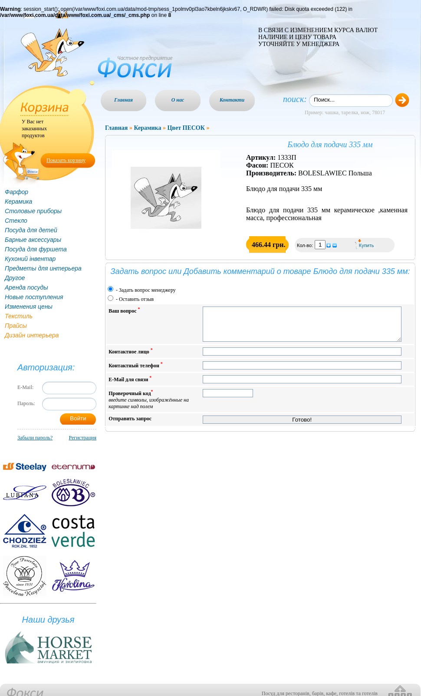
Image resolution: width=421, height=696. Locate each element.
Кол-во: (305, 245)
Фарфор (16, 191)
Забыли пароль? (35, 438)
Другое (15, 277)
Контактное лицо (131, 357)
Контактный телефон (136, 371)
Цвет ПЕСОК (185, 128)
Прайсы (16, 325)
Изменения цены (29, 306)
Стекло (16, 220)
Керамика (18, 201)
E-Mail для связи (130, 385)
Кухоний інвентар (30, 258)
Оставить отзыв (136, 299)
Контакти (232, 100)
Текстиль (19, 316)
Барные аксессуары (33, 239)
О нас (177, 100)
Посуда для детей (31, 230)
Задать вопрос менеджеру (147, 290)
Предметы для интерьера (43, 268)
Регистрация (82, 438)
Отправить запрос (130, 425)
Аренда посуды (26, 287)
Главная (123, 100)
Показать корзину (66, 160)
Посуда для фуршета (36, 249)
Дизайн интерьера (32, 335)
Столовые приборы (33, 211)
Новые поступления (34, 297)
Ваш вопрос (124, 310)
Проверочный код (149, 406)
